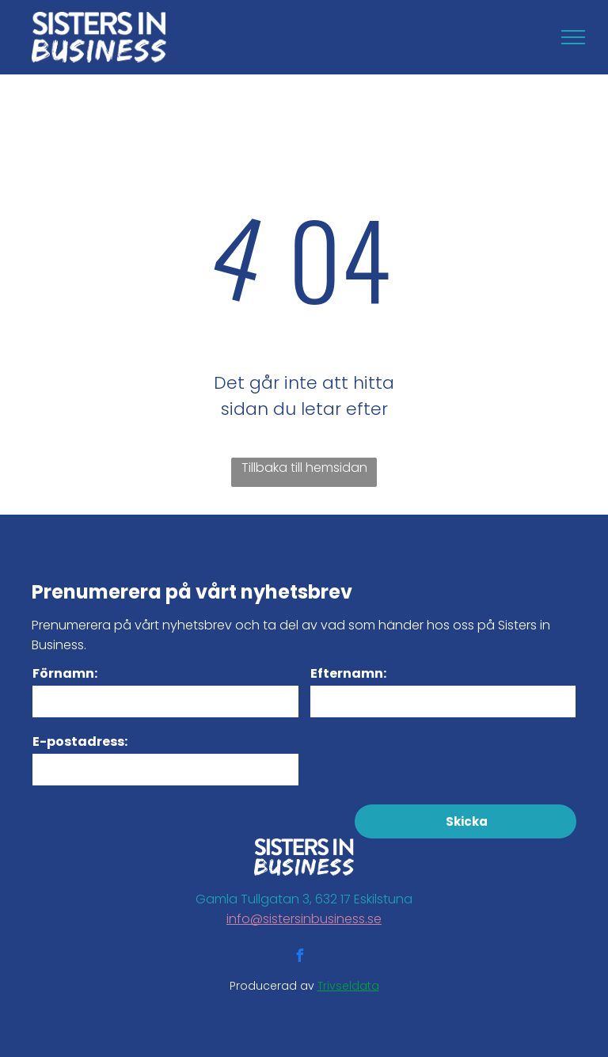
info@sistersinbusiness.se (304, 919)
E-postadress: (79, 741)
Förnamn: (64, 673)
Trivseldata (348, 986)
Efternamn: (348, 673)
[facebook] (299, 957)
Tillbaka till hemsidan (304, 467)
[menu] (573, 37)
